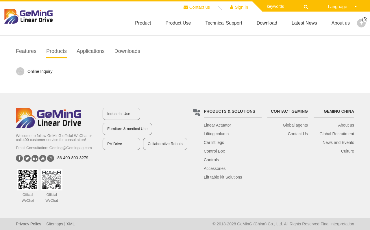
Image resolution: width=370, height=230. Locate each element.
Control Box (214, 151)
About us (341, 23)
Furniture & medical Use (127, 129)
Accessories (214, 168)
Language (342, 6)
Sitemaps (54, 224)
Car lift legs (214, 142)
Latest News (304, 23)
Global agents (295, 125)
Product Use (178, 23)
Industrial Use (118, 114)
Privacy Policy (28, 224)
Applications (91, 51)
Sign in (239, 7)
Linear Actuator (217, 125)
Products (56, 51)
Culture (347, 151)
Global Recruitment (336, 133)
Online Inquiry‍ (34, 71)
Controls (211, 159)
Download (267, 23)
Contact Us (298, 133)
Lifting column (216, 133)
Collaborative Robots (165, 144)
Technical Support (223, 23)
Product (143, 23)
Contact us (197, 7)
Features (26, 51)
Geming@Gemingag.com (70, 148)
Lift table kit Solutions (223, 177)
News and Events (338, 142)
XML (70, 224)
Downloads (127, 51)
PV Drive (114, 144)
